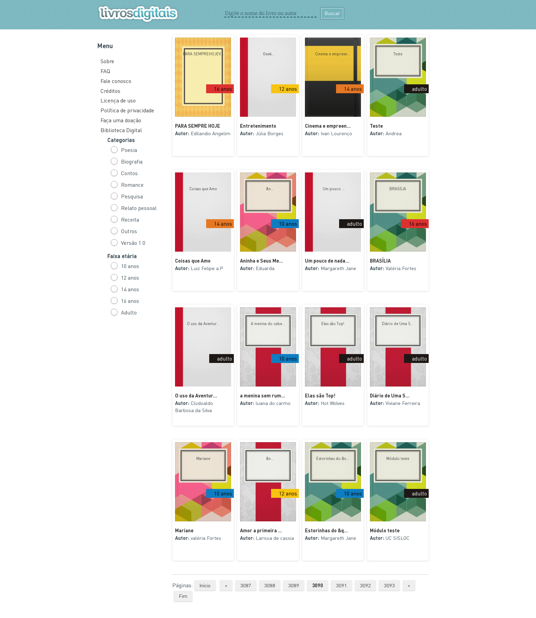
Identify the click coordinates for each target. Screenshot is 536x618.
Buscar (332, 13)
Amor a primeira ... (261, 530)
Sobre (107, 61)
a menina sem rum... (262, 395)
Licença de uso (118, 100)
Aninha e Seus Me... (261, 260)
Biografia (132, 161)
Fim (183, 596)
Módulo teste (397, 458)
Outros (129, 231)
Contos (129, 173)
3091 (341, 585)
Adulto (129, 312)
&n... (268, 188)
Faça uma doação (120, 120)
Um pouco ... (333, 188)
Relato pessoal (139, 207)
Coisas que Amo (203, 188)
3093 (389, 585)
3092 (365, 585)
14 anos (130, 289)
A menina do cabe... (268, 323)
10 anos (130, 265)
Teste (397, 54)
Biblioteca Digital (121, 130)
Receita (130, 219)
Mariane (203, 458)
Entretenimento (258, 126)
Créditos (110, 90)
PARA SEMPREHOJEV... (203, 54)
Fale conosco (115, 80)
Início (205, 585)
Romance (132, 184)
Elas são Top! (332, 323)
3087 (245, 585)
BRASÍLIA (397, 188)
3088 (269, 585)
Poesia (129, 149)
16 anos (130, 300)
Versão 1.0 (133, 242)
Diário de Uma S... (398, 323)
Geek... (268, 54)
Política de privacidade (127, 110)
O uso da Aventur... (203, 323)
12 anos (130, 277)
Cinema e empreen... (332, 54)
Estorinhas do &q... (326, 530)
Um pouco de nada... (327, 260)
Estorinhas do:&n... (332, 458)
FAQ (105, 70)
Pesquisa (132, 196)
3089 (293, 585)
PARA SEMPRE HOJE (197, 126)
